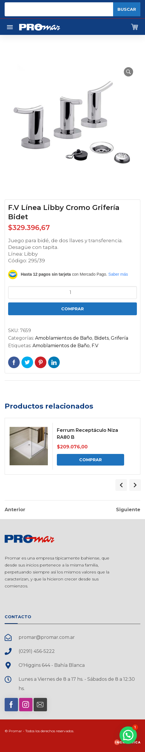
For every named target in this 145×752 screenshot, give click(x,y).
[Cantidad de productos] (72, 292)
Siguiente (128, 509)
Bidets (101, 338)
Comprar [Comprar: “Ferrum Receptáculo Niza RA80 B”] (90, 459)
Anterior (15, 509)
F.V (95, 345)
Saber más (118, 274)
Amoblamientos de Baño (63, 338)
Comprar (72, 308)
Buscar (126, 9)
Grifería (119, 338)
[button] (128, 71)
